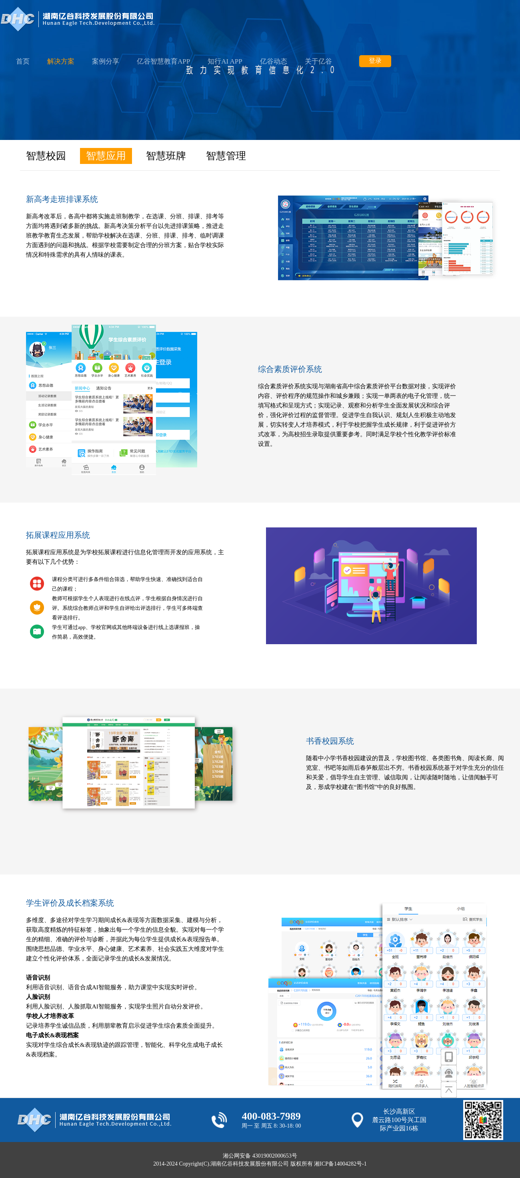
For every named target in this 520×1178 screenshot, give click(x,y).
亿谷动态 (273, 61)
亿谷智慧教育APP (163, 61)
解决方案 (60, 61)
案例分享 (105, 61)
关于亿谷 (318, 61)
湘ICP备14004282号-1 (340, 1164)
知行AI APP (225, 61)
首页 (23, 61)
